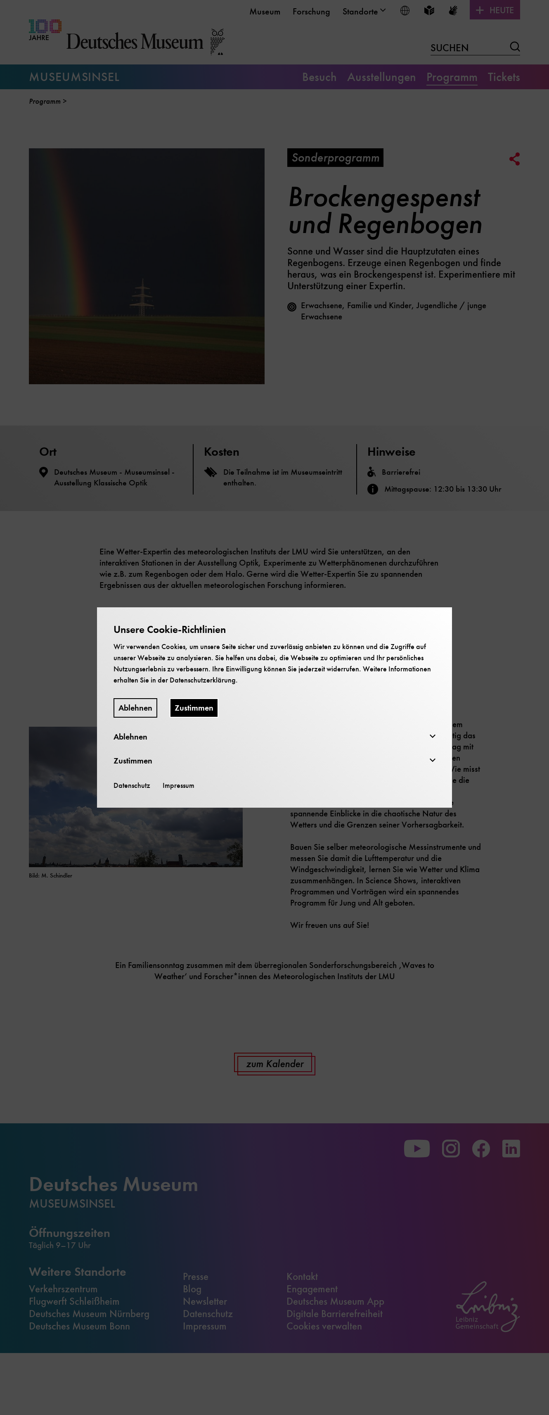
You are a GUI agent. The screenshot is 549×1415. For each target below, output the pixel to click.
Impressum (178, 785)
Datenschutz (132, 785)
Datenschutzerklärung (203, 680)
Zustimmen (194, 708)
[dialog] (274, 707)
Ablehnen (135, 708)
